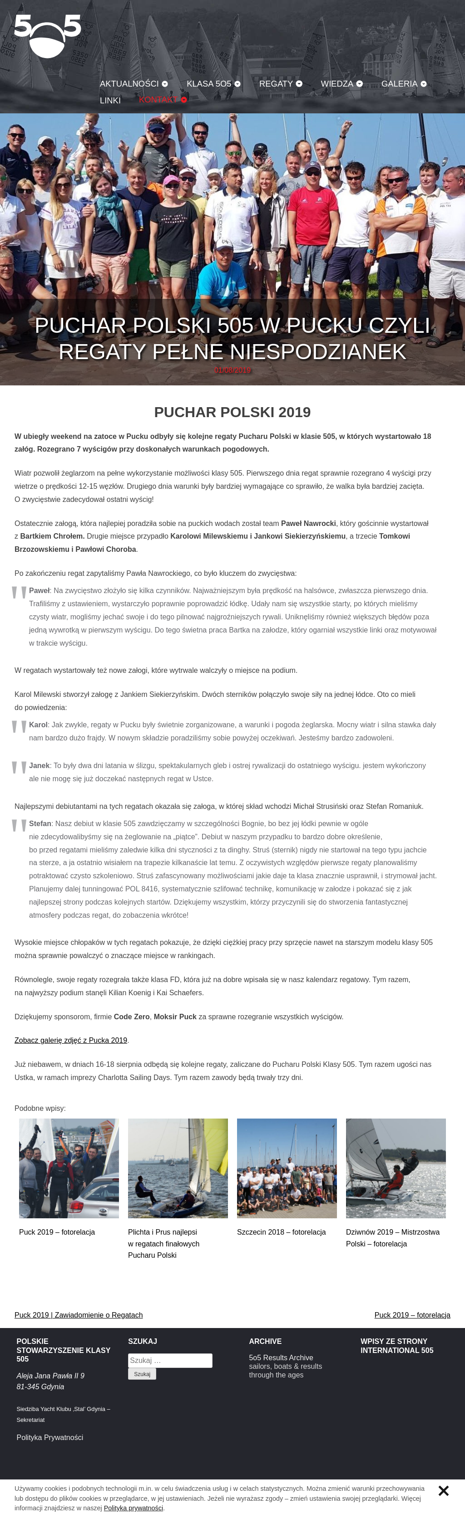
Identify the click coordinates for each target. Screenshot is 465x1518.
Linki (110, 100)
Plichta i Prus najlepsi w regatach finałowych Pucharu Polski (163, 1243)
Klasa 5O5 (48, 36)
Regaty (276, 83)
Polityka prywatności (133, 1508)
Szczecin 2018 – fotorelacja (281, 1232)
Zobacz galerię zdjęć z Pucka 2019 (71, 1040)
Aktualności (129, 83)
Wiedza (337, 83)
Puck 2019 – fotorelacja (57, 1232)
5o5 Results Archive (281, 1358)
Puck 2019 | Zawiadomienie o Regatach (79, 1315)
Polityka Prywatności (49, 1437)
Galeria (399, 83)
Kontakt (158, 99)
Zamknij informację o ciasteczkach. (443, 1491)
